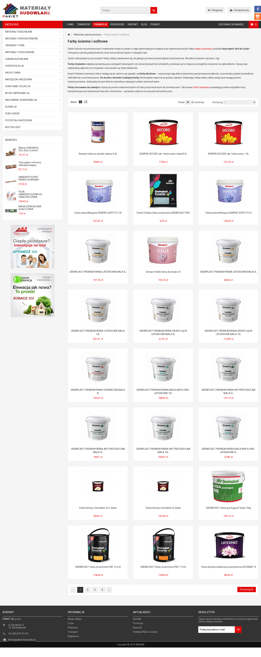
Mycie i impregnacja (32, 93)
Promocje (100, 24)
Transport (84, 24)
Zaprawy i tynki (32, 45)
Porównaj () (246, 589)
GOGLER (140, 654)
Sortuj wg (217, 102)
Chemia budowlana (32, 59)
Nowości (11, 139)
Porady (155, 24)
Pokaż (181, 102)
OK (238, 631)
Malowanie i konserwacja (32, 100)
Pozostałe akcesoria (18, 120)
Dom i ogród (12, 113)
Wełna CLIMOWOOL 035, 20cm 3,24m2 (28, 149)
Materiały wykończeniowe (32, 38)
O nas (70, 24)
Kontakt (133, 24)
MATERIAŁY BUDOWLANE (32, 31)
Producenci (117, 24)
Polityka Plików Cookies (145, 634)
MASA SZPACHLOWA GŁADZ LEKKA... (29, 207)
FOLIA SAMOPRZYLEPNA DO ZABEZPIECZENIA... (30, 194)
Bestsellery (12, 127)
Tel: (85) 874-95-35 (18, 635)
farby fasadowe (201, 87)
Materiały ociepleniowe (32, 52)
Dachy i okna (32, 72)
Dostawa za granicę (231, 24)
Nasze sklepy (75, 621)
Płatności (73, 629)
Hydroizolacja (32, 66)
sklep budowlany (204, 48)
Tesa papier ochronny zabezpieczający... (29, 163)
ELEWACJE (32, 106)
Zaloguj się (215, 10)
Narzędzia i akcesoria (32, 79)
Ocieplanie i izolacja (32, 86)
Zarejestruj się (239, 10)
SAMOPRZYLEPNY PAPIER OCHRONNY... (29, 178)
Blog (144, 24)
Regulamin (73, 638)
